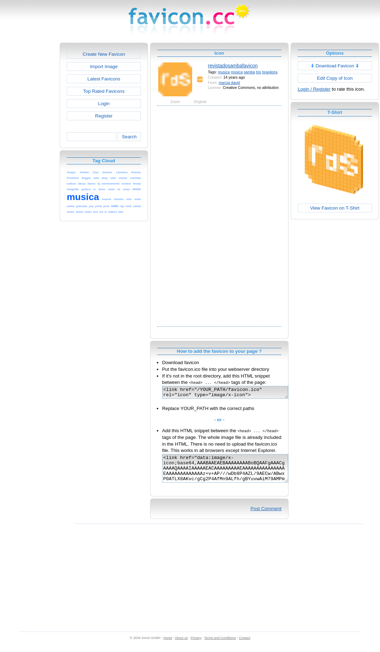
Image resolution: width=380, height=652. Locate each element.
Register (103, 116)
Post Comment (265, 516)
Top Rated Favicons (103, 91)
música (237, 72)
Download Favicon (335, 65)
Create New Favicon (104, 54)
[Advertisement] (29, 148)
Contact (244, 645)
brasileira (270, 72)
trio (258, 72)
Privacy (196, 645)
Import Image (104, 66)
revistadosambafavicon (233, 65)
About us (181, 645)
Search (129, 136)
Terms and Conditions (220, 645)
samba (249, 72)
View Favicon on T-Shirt (335, 208)
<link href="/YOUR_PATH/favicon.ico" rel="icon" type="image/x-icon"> (232, 393)
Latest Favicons (104, 79)
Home (168, 645)
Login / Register (314, 89)
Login (103, 103)
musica (224, 72)
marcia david (229, 82)
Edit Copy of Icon (334, 78)
